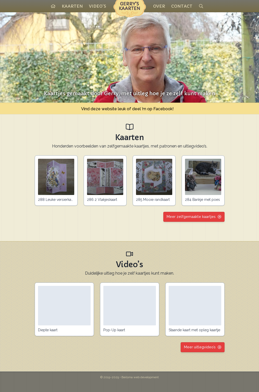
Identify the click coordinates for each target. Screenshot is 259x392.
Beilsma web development (140, 377)
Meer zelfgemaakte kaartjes (194, 217)
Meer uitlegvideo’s (202, 347)
